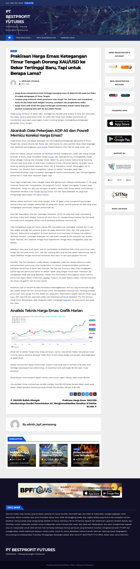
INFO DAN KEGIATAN (46, 38)
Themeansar (89, 565)
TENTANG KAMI (23, 38)
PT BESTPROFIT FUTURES (18, 16)
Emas (18, 114)
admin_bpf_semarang (30, 81)
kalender (67, 300)
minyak (50, 157)
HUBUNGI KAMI (67, 38)
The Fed (43, 191)
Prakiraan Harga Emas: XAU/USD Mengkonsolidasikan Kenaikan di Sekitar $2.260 (75, 403)
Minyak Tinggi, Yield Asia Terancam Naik (20, 455)
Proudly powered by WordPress (57, 565)
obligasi (46, 278)
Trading (13, 51)
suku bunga (42, 147)
